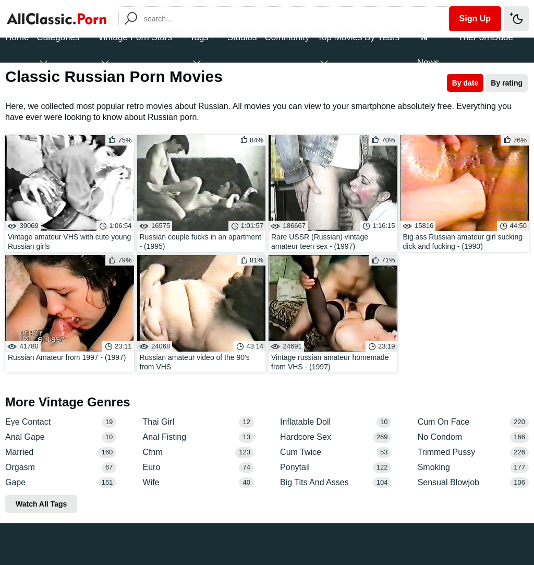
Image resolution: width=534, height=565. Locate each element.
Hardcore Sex (335, 437)
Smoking (473, 467)
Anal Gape (60, 437)
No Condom (473, 437)
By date (465, 83)
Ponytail (335, 467)
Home (17, 37)
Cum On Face (473, 422)
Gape (60, 482)
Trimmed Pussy (473, 452)
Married (60, 452)
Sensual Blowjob (473, 482)
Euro (198, 467)
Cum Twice (335, 452)
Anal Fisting (198, 437)
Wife (198, 482)
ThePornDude (485, 37)
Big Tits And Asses (335, 482)
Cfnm (198, 452)
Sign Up (475, 18)
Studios (242, 37)
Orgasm (60, 467)
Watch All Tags (41, 504)
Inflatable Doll (335, 422)
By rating (507, 83)
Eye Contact (60, 422)
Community (286, 37)
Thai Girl (198, 422)
